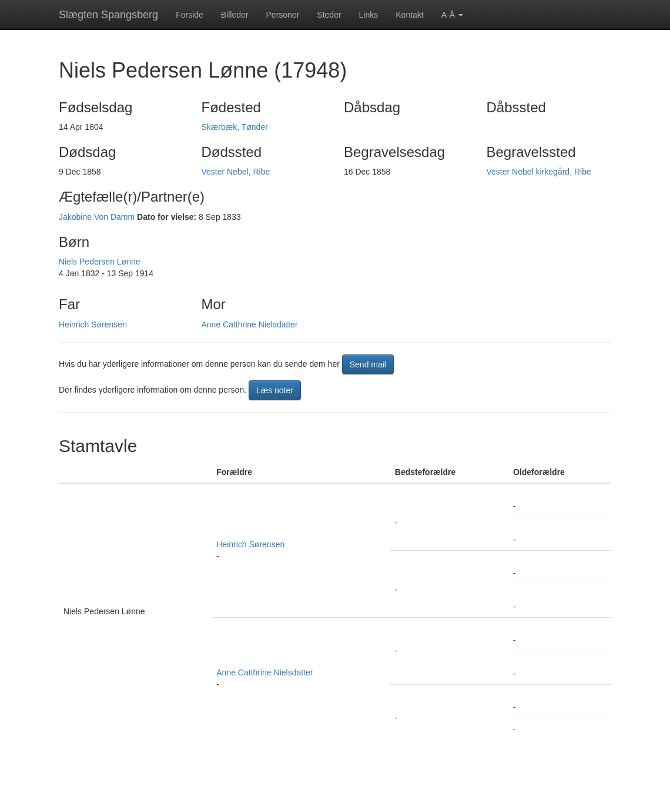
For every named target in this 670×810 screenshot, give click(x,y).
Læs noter (274, 390)
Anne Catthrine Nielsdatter (250, 324)
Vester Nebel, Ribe (236, 171)
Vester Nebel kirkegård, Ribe (539, 171)
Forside (189, 14)
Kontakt (409, 14)
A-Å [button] (452, 14)
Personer (283, 14)
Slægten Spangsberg (108, 15)
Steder (329, 14)
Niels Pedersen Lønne (99, 261)
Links (368, 14)
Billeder (235, 14)
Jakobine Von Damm (97, 217)
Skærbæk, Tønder (235, 127)
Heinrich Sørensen (93, 324)
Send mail (368, 364)
